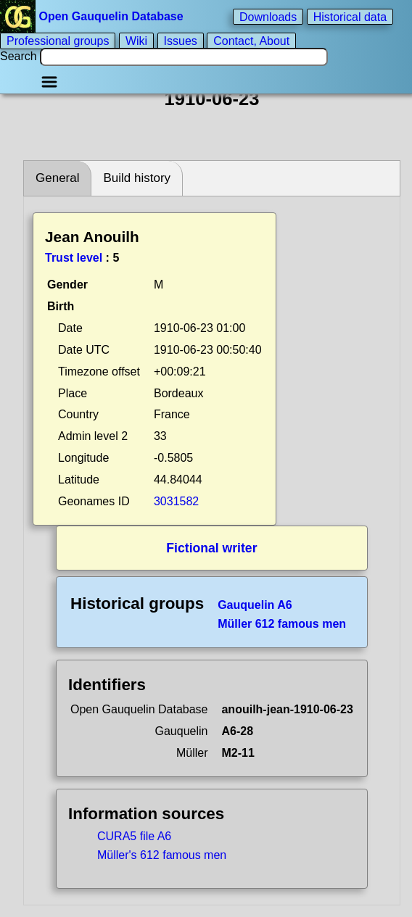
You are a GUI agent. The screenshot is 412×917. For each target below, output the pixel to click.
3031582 (176, 501)
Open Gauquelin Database (93, 16)
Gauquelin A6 (255, 605)
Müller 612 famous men (282, 624)
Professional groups (58, 41)
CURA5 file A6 (134, 836)
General (57, 178)
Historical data (350, 16)
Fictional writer (211, 548)
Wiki (136, 41)
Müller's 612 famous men (161, 855)
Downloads (268, 16)
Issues (180, 41)
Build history (136, 178)
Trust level (73, 258)
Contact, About (251, 41)
